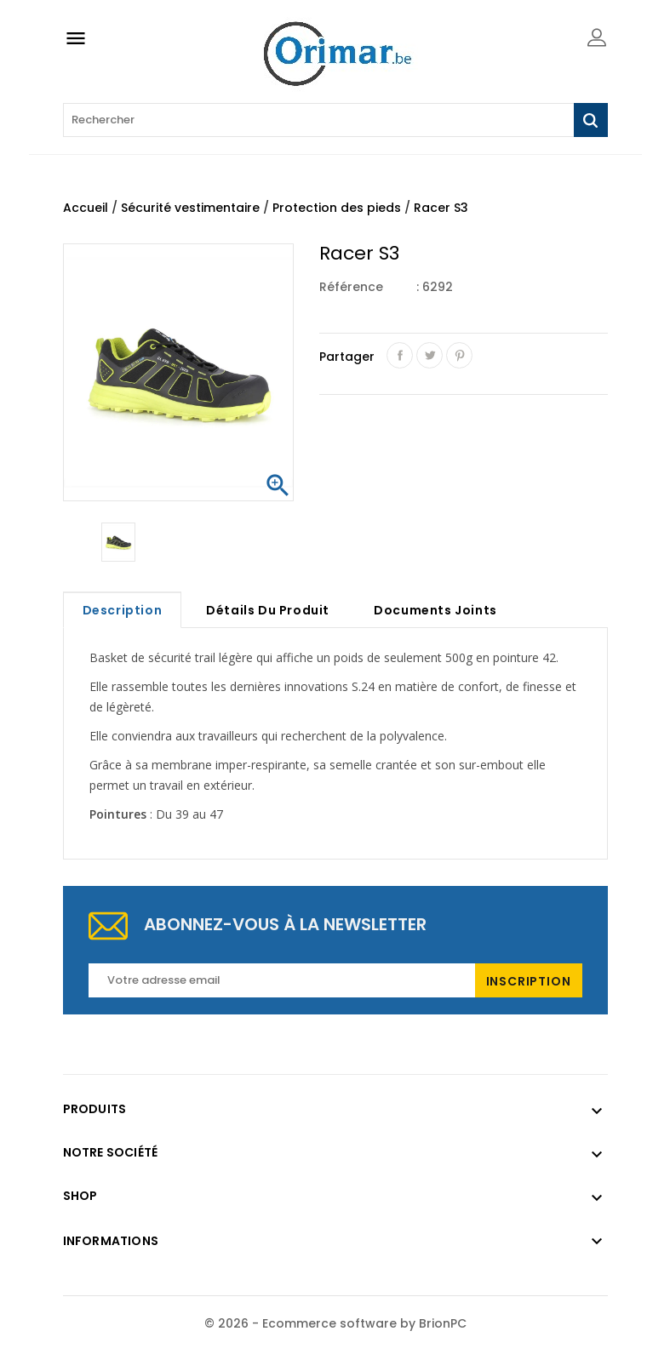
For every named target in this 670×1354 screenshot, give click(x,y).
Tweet (429, 355)
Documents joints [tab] (435, 610)
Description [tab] (123, 610)
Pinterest (459, 355)
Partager (399, 355)
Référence (351, 286)
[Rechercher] (335, 120)
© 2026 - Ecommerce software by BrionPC (335, 1323)
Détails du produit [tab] (267, 610)
